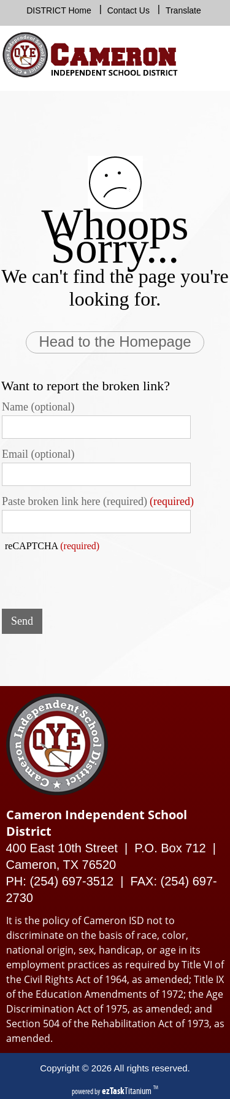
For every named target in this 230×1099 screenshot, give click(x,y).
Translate (183, 10)
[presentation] (95, 576)
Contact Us (128, 10)
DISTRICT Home (58, 10)
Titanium (127, 1091)
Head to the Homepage (115, 341)
